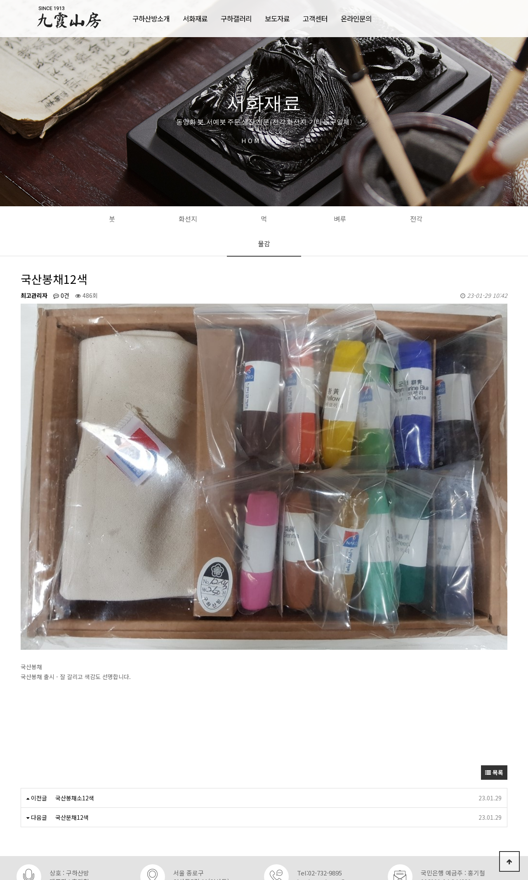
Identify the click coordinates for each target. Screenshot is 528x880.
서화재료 (195, 18)
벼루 (340, 219)
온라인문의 (356, 18)
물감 (264, 243)
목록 (494, 722)
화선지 (188, 219)
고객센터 (315, 18)
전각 (416, 219)
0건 (61, 295)
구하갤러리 (236, 18)
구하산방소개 (151, 18)
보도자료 (277, 18)
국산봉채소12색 (74, 747)
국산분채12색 (72, 767)
